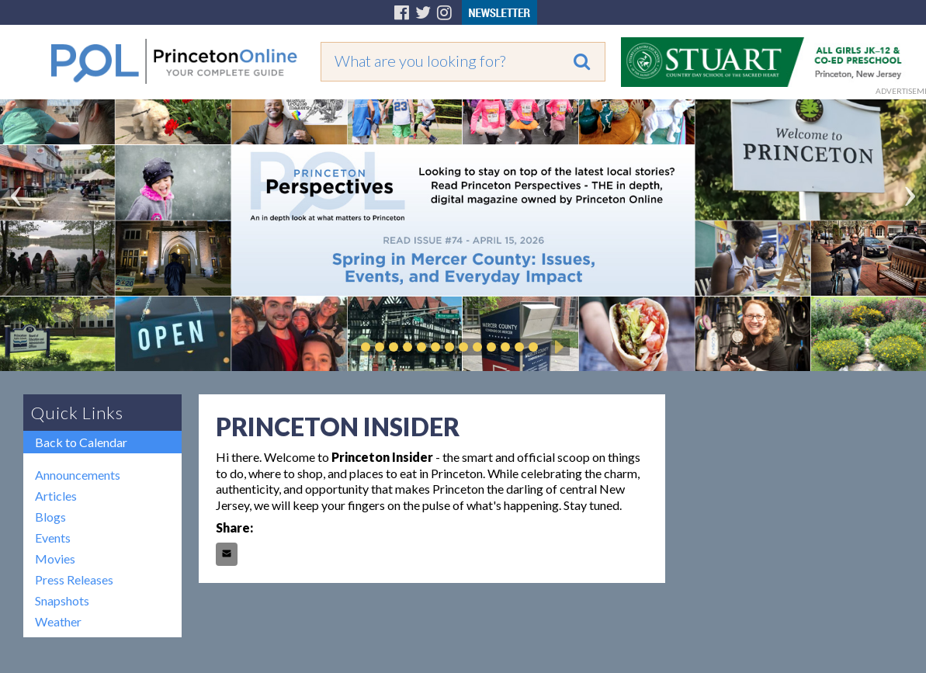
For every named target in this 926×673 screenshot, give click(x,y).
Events (53, 537)
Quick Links (77, 412)
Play (557, 347)
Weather (58, 621)
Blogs (50, 516)
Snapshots (62, 600)
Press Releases (74, 579)
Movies (55, 558)
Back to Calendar (81, 442)
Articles (56, 495)
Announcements (77, 474)
